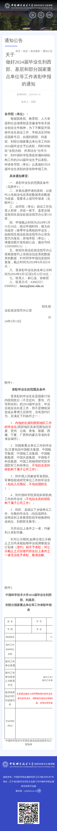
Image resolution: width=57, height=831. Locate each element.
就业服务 (35, 51)
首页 (18, 51)
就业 (25, 51)
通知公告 (47, 51)
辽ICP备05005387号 (45, 777)
